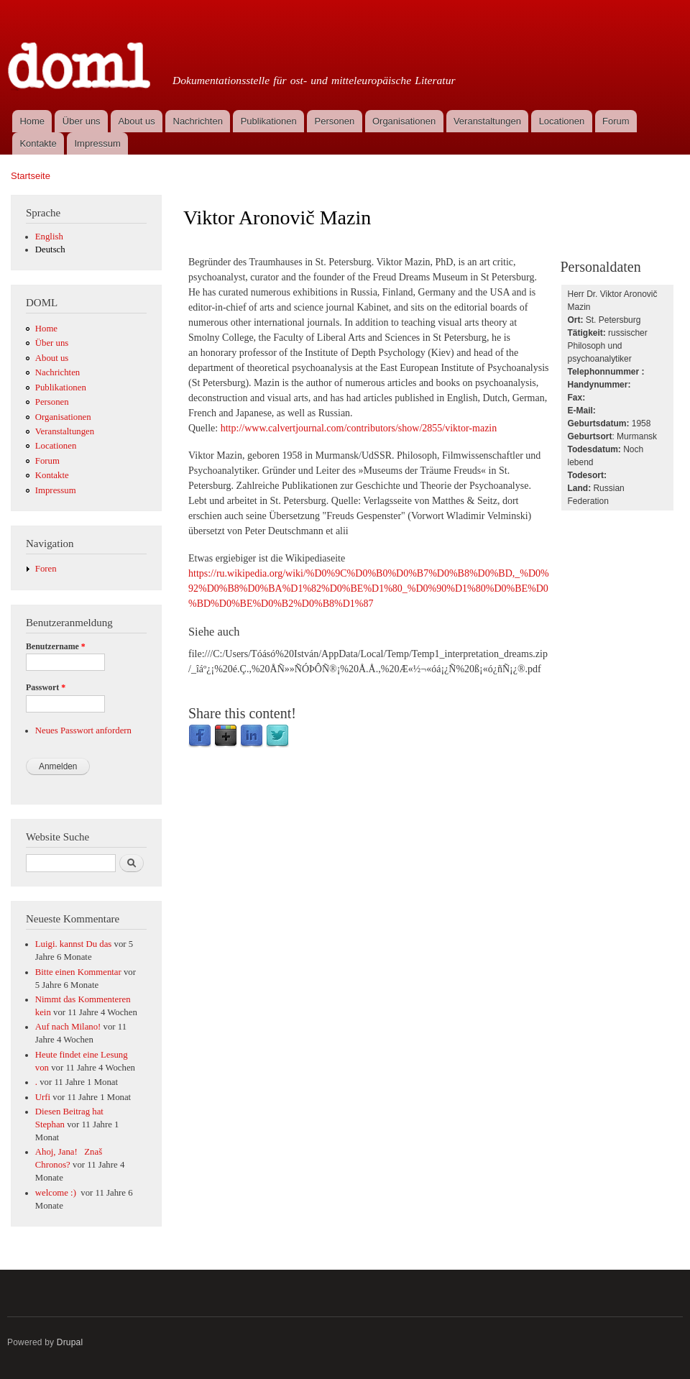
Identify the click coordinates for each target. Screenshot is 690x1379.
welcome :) (56, 1193)
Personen (335, 121)
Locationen (562, 121)
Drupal (70, 1342)
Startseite (30, 175)
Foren (46, 569)
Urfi (42, 1097)
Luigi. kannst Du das (73, 944)
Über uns (82, 121)
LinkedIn (251, 736)
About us (136, 121)
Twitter (277, 736)
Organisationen (404, 121)
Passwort (45, 687)
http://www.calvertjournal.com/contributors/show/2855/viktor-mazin (359, 428)
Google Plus (225, 736)
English (49, 237)
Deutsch (50, 249)
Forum (616, 121)
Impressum (98, 143)
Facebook (199, 736)
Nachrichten (198, 121)
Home (32, 121)
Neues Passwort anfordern (83, 730)
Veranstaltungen (487, 121)
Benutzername (56, 646)
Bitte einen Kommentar (78, 972)
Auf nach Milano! (68, 1027)
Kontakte (37, 143)
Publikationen (269, 121)
